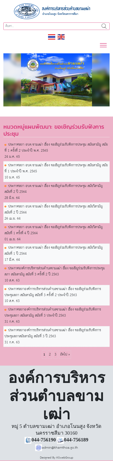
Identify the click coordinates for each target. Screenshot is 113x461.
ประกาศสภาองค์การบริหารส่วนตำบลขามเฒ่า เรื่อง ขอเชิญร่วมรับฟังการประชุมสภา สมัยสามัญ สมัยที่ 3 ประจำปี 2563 (53, 313)
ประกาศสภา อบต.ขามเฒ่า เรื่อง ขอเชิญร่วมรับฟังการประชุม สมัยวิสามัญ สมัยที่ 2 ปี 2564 (54, 189)
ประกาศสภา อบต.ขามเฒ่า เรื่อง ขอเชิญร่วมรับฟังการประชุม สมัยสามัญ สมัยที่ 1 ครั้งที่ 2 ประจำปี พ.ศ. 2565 (56, 148)
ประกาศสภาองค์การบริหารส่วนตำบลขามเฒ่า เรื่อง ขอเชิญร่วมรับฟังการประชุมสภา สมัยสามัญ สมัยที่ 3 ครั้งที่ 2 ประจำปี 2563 (53, 292)
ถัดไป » (65, 354)
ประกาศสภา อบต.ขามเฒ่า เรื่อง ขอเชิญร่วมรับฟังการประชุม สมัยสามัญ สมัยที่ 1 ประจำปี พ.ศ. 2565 (56, 168)
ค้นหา (104, 26)
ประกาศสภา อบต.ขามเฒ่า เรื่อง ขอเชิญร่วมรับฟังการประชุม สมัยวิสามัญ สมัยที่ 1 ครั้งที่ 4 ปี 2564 (54, 230)
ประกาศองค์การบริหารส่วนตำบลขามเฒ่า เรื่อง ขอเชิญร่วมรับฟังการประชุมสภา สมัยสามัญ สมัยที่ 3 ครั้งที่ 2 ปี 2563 (55, 271)
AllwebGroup (64, 458)
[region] (56, 79)
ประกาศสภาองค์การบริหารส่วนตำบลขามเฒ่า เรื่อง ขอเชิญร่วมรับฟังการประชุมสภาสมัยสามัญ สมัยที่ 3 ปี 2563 (53, 333)
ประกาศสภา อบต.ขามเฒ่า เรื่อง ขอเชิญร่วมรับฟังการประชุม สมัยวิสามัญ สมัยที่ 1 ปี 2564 (54, 251)
